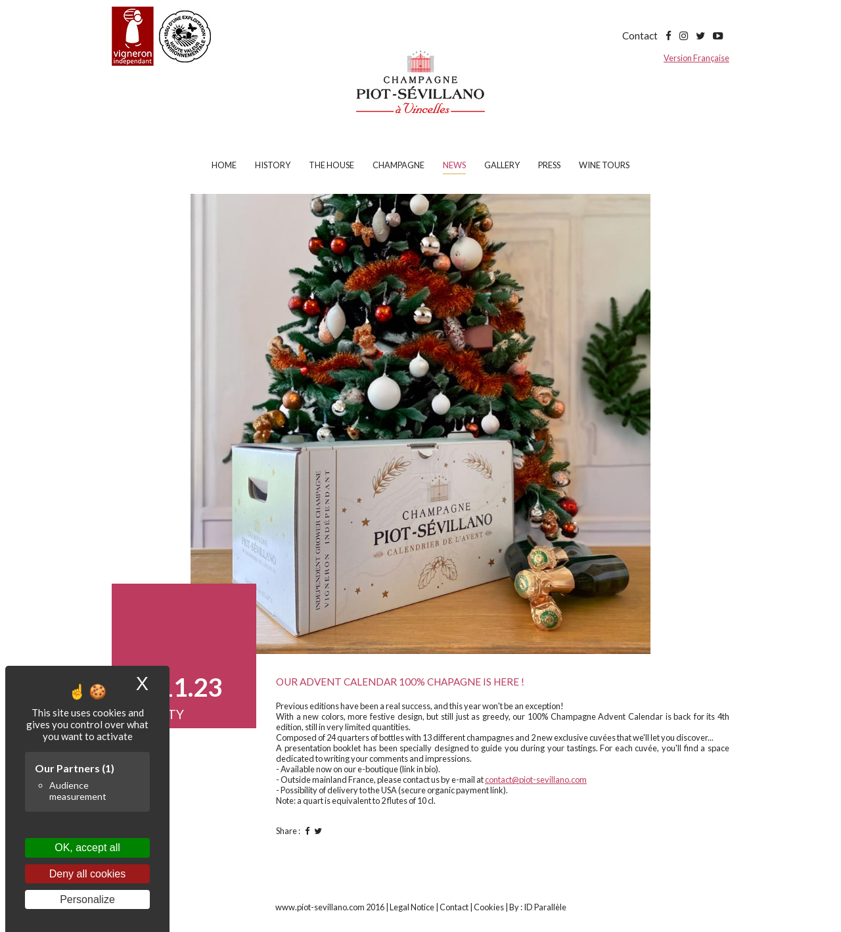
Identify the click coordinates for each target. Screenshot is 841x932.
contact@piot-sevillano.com (536, 779)
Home (224, 165)
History (272, 165)
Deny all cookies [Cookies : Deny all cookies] (87, 873)
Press (549, 165)
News (454, 165)
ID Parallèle (545, 907)
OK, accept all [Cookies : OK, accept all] (87, 847)
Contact (640, 35)
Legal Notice (412, 907)
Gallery (502, 165)
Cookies (489, 907)
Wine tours (604, 165)
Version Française (696, 58)
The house (331, 165)
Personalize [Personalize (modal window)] (87, 899)
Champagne (398, 165)
